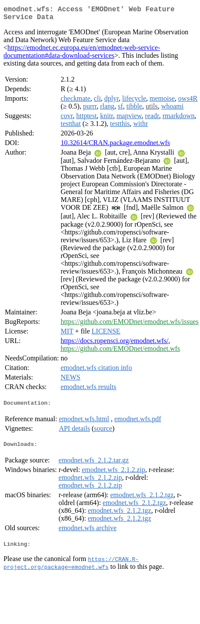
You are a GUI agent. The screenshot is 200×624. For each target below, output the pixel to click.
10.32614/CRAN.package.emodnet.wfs (115, 146)
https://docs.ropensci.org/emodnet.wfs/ (114, 344)
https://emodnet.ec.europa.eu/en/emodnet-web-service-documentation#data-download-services (81, 55)
